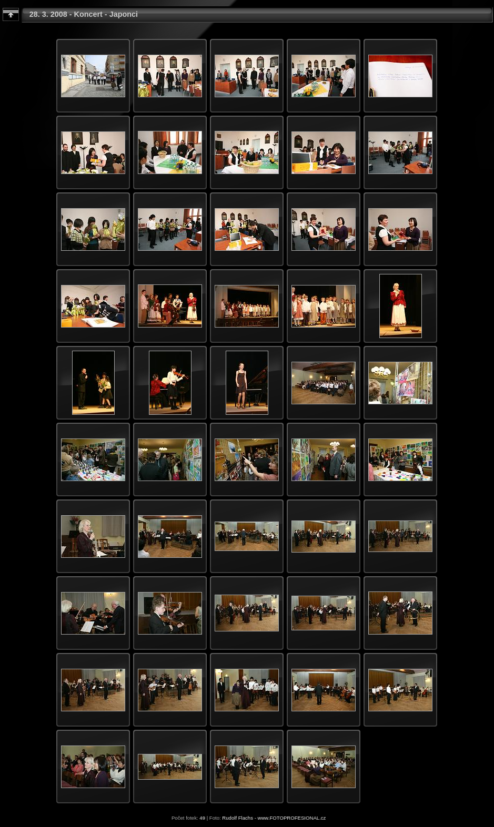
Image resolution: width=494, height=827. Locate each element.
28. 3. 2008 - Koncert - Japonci (83, 14)
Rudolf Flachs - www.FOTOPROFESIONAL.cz (274, 818)
